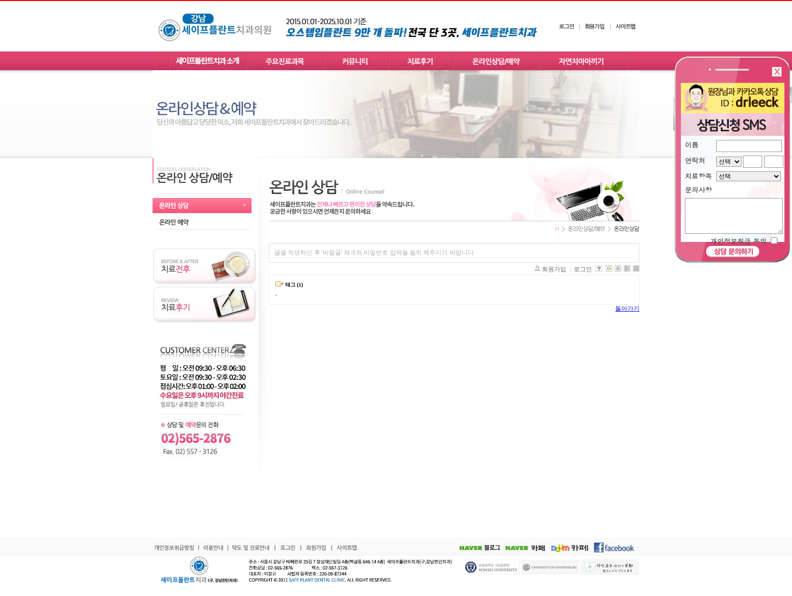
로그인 (583, 269)
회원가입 (554, 269)
